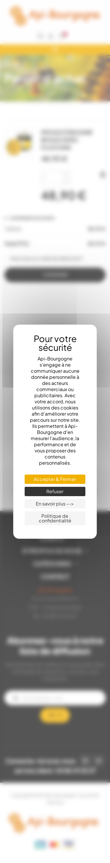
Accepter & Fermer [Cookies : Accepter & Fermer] (55, 479)
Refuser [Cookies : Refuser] (54, 491)
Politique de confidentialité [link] (55, 518)
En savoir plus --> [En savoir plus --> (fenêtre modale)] (55, 504)
